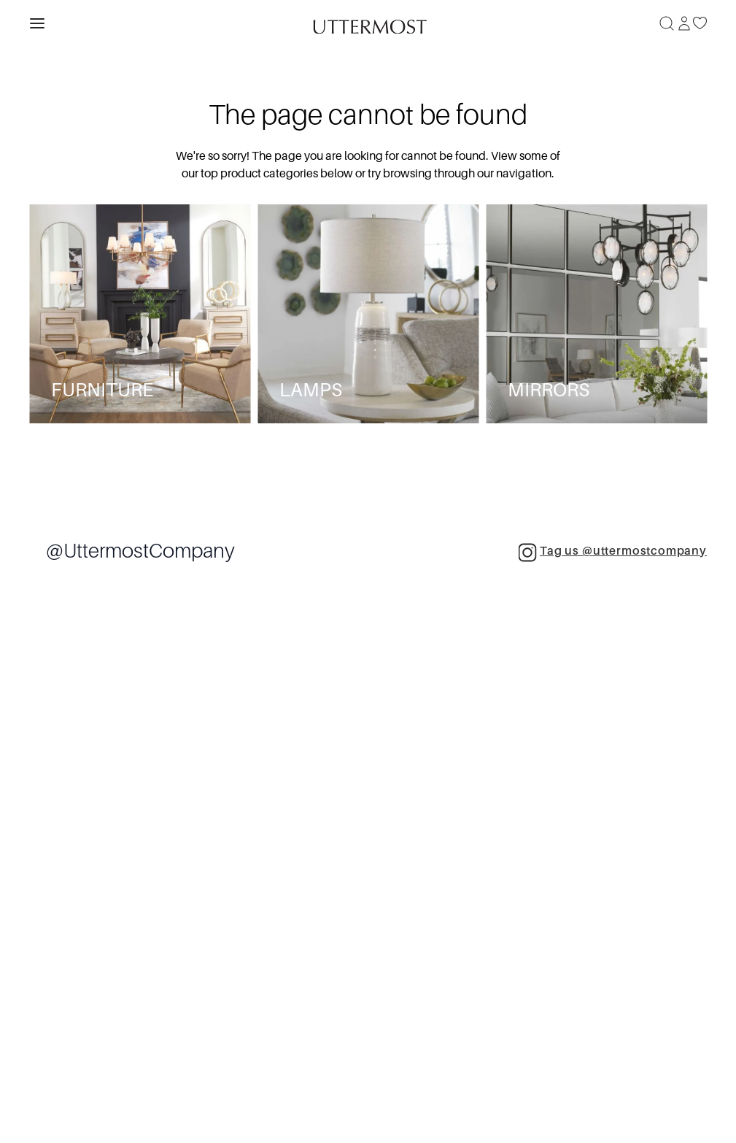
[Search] (666, 23)
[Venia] (368, 23)
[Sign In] (684, 23)
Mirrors (548, 390)
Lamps (310, 390)
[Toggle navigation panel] (37, 23)
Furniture (102, 390)
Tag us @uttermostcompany (612, 552)
